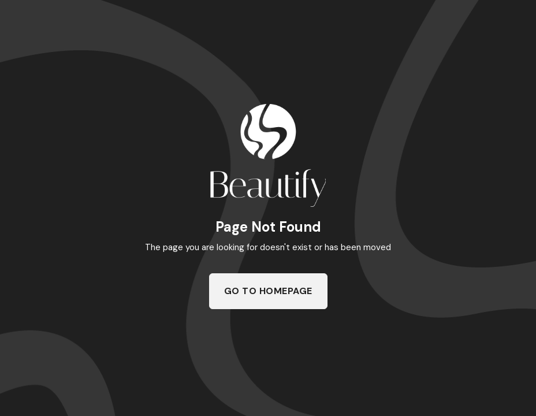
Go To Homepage (268, 291)
